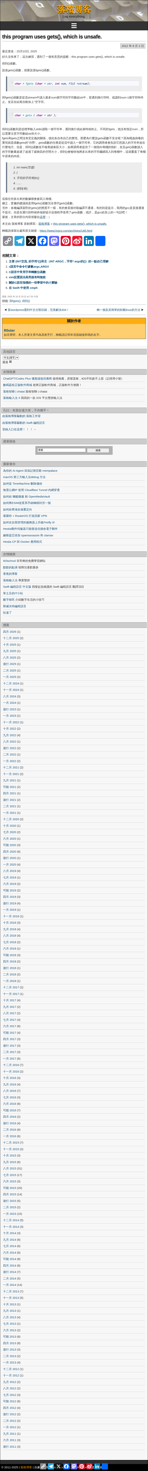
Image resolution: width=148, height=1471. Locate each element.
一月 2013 (9, 1362)
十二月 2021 (11, 767)
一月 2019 (9, 909)
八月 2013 (9, 1317)
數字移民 (9, 599)
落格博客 (74, 9)
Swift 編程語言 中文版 (17, 586)
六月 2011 (9, 1440)
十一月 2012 (11, 1375)
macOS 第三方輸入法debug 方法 (24, 477)
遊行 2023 (9, 709)
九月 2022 (9, 735)
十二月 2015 (11, 1142)
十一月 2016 (11, 1071)
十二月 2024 (11, 683)
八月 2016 (9, 1090)
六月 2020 (9, 838)
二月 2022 (9, 754)
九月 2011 (9, 1433)
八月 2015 (9, 1168)
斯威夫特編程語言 (14, 606)
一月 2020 (9, 864)
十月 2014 (9, 1233)
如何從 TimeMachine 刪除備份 (22, 483)
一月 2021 (9, 812)
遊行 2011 (9, 1446)
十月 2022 (9, 728)
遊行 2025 (9, 664)
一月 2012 (9, 1427)
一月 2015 (9, 1213)
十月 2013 (9, 1304)
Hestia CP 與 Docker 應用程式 (22, 541)
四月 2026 (9, 631)
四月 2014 (9, 1265)
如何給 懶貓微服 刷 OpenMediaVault (26, 496)
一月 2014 (9, 1284)
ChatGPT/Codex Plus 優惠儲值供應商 (27, 378)
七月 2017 (9, 1019)
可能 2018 (9, 955)
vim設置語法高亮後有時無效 (27, 277)
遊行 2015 (9, 1200)
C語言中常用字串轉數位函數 (27, 272)
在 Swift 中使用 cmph (23, 287)
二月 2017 (9, 1052)
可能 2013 (9, 1336)
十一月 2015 (11, 1149)
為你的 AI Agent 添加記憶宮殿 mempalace (30, 470)
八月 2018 (9, 935)
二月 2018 (9, 974)
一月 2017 (9, 1058)
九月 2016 (9, 1084)
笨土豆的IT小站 (13, 593)
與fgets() (15, 301)
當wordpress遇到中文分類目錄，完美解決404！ (38, 309)
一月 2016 (9, 1136)
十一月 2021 (11, 774)
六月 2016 (9, 1103)
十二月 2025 (11, 638)
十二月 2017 (11, 987)
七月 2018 (9, 942)
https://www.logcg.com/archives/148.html (66, 230)
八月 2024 (9, 696)
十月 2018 (9, 922)
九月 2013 (9, 1310)
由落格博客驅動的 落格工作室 (21, 416)
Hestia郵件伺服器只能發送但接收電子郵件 (30, 528)
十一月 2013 (11, 1297)
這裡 (42, 217)
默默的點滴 (10, 567)
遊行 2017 (9, 1045)
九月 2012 (9, 1382)
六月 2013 (9, 1330)
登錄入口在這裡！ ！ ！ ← (19, 429)
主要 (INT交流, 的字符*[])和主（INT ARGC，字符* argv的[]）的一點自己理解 (58, 261)
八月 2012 (9, 1388)
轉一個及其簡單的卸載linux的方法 (118, 309)
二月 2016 (9, 1129)
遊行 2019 (9, 903)
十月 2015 (9, 1155)
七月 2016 (9, 1097)
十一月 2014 (11, 1226)
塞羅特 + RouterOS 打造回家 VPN (25, 515)
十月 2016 (9, 1077)
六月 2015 (9, 1181)
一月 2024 (9, 702)
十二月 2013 (11, 1291)
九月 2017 (9, 1006)
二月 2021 (9, 806)
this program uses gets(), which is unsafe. (52, 37)
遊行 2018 (9, 968)
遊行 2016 (9, 1123)
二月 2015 (9, 1207)
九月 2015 (9, 1162)
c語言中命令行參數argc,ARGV (29, 266)
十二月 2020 (11, 819)
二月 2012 (9, 1420)
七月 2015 (9, 1175)
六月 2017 (9, 1026)
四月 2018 (9, 961)
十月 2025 (9, 644)
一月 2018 (9, 981)
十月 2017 (9, 1000)
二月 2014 (9, 1278)
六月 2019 (9, 883)
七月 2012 (9, 1394)
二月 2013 (9, 1356)
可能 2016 (9, 1110)
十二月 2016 (11, 1065)
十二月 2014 (11, 1220)
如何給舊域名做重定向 (17, 509)
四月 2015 (9, 1194)
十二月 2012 (11, 1369)
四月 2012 (9, 1407)
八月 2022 (9, 741)
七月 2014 (9, 1246)
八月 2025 (9, 657)
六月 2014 (9, 1252)
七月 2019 (9, 877)
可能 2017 (9, 1032)
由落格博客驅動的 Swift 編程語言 (23, 422)
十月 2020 (9, 825)
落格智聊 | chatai (14, 391)
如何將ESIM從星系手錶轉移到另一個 (27, 502)
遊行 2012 (9, 1414)
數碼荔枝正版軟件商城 (17, 385)
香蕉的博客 (10, 573)
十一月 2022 (11, 722)
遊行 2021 (9, 799)
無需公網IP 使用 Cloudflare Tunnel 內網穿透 (31, 490)
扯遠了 (7, 612)
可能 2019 (9, 890)
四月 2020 (9, 851)
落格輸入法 (10, 580)
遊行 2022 (9, 748)
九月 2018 (9, 929)
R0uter (9, 330)
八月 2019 (9, 870)
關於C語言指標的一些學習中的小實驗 (33, 282)
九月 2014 (9, 1239)
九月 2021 (9, 780)
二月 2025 (9, 670)
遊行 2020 (9, 858)
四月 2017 (9, 1039)
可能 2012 (9, 1401)
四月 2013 (9, 1343)
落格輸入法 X (11, 397)
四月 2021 (9, 793)
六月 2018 (9, 948)
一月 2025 (9, 676)
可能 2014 (9, 1259)
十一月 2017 (11, 993)
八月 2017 (9, 1013)
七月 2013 (9, 1323)
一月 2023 (9, 715)
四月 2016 (9, 1116)
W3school (9, 560)
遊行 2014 (9, 1271)
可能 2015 (9, 1188)
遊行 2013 (9, 1349)
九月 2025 (9, 651)
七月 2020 (9, 832)
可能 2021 (9, 786)
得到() (26, 301)
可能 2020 (9, 845)
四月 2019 (9, 896)
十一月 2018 (11, 916)
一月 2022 (9, 761)
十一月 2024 (11, 689)
